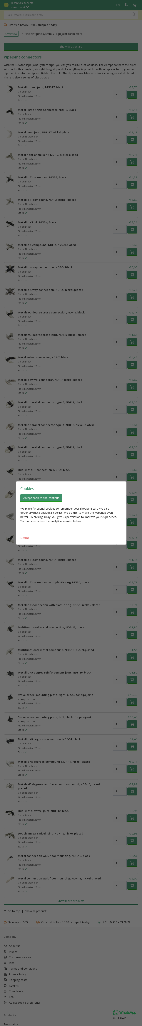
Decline (24, 538)
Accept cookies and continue (41, 498)
